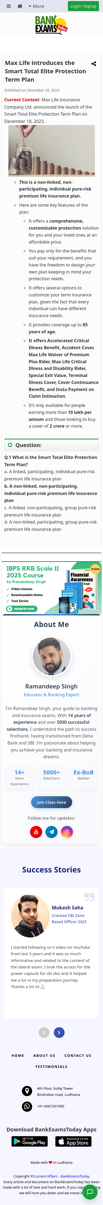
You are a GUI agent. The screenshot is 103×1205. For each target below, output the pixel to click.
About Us (44, 1055)
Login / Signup (83, 6)
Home (17, 1055)
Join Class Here (51, 802)
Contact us (77, 1055)
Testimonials (51, 1066)
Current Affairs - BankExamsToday (61, 1176)
